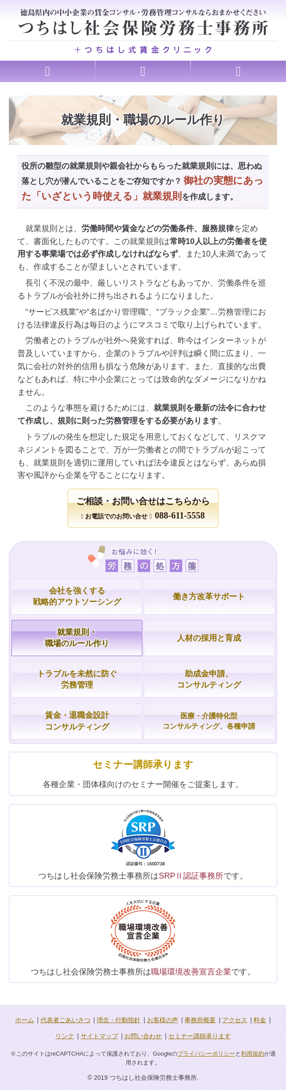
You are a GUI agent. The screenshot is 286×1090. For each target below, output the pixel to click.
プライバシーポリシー (206, 1053)
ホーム (24, 1020)
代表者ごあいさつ (65, 1020)
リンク (64, 1036)
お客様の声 (162, 1020)
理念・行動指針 (118, 1020)
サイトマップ (99, 1036)
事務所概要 (200, 1020)
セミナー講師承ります (199, 1036)
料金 (259, 1020)
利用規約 (252, 1053)
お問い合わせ (143, 1036)
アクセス (234, 1020)
